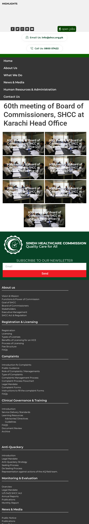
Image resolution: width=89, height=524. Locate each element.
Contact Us (12, 96)
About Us (10, 68)
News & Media (14, 82)
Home (8, 61)
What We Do (13, 75)
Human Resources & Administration (30, 89)
